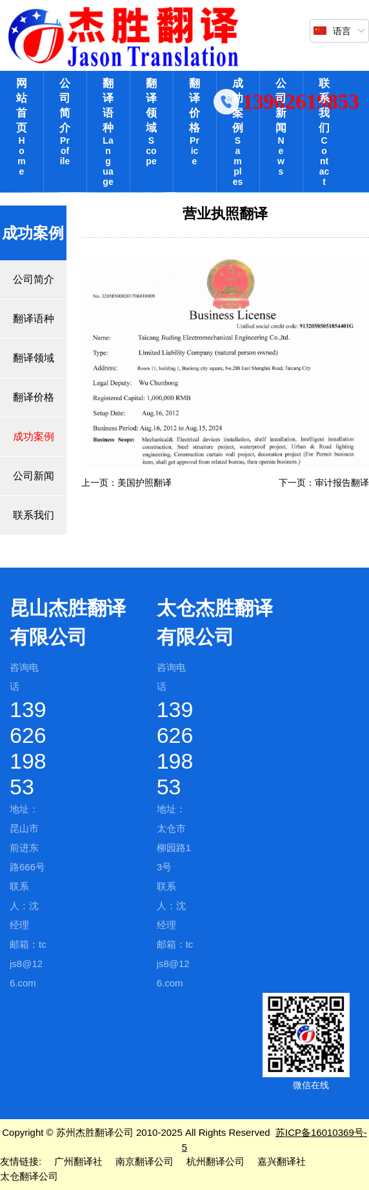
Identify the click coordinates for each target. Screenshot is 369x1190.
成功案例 (237, 132)
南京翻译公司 (144, 1161)
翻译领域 (151, 121)
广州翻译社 (78, 1161)
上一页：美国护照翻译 (126, 482)
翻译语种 (108, 132)
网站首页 (21, 127)
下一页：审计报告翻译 (324, 482)
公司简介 (64, 121)
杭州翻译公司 (215, 1161)
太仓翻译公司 (29, 1176)
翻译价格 (194, 121)
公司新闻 (280, 127)
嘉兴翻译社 (281, 1161)
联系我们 (324, 132)
